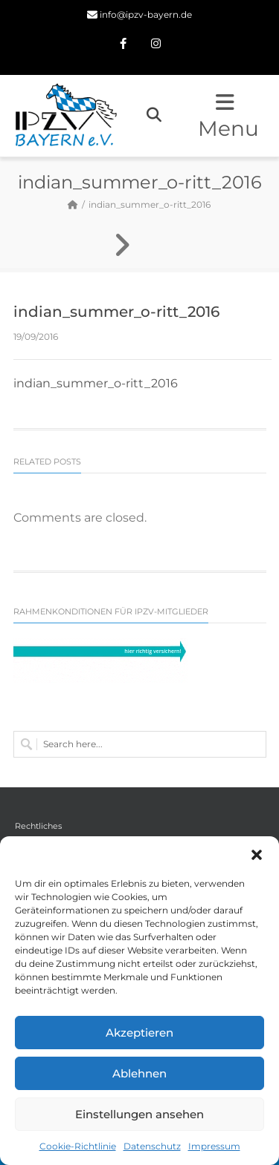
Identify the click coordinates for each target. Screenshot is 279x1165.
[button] (256, 854)
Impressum (214, 1146)
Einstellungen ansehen (139, 1114)
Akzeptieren (139, 1032)
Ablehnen (139, 1073)
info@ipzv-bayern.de (146, 14)
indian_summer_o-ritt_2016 (95, 383)
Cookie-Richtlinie (77, 1146)
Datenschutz (152, 1146)
